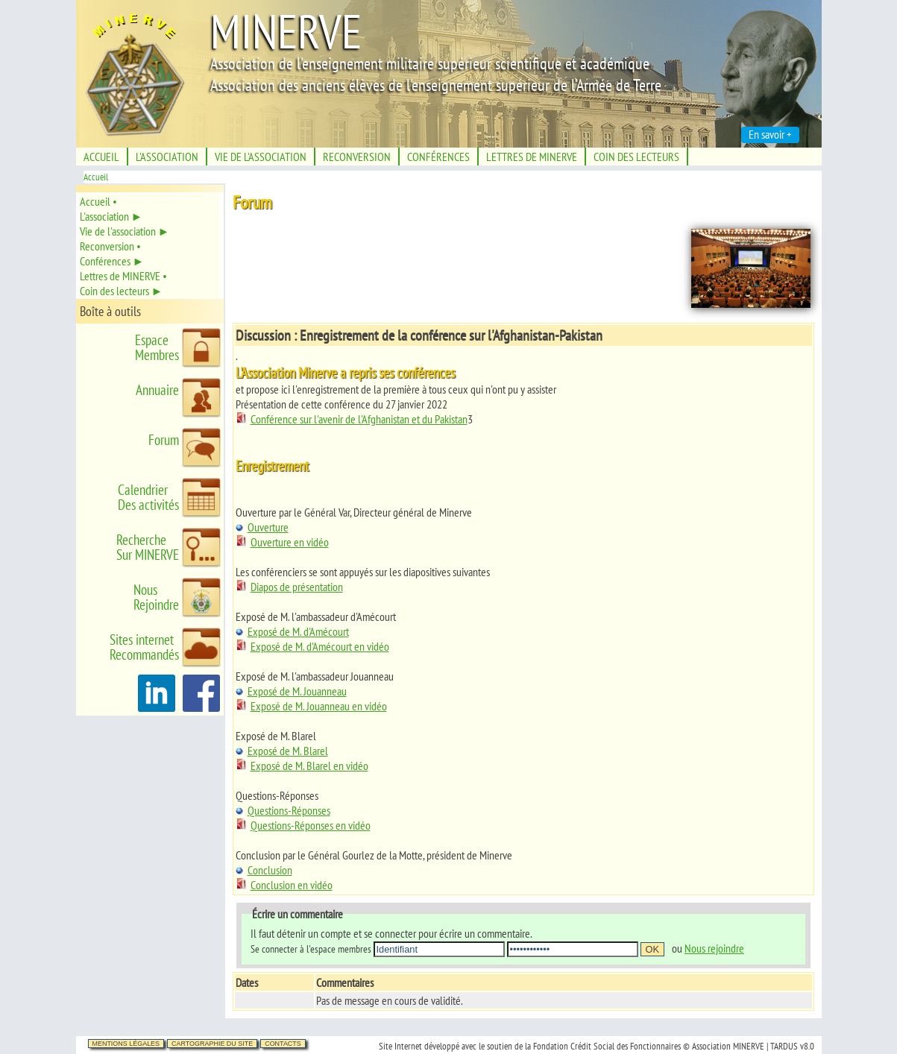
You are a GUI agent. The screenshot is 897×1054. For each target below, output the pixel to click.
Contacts (283, 1043)
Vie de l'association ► (125, 231)
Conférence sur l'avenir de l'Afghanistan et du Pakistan (352, 418)
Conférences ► (112, 260)
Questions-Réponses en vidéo (303, 825)
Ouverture (262, 527)
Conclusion (264, 869)
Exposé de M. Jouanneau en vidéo (311, 705)
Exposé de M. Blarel (282, 750)
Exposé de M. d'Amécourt (292, 631)
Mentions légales (126, 1043)
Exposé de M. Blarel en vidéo (302, 765)
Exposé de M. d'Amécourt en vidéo (312, 646)
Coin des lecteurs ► (121, 290)
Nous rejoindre (714, 948)
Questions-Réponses (283, 810)
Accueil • (98, 201)
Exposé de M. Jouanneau (291, 691)
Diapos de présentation (289, 586)
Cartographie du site (212, 1043)
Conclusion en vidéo (284, 884)
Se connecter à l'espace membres (311, 948)
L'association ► (111, 216)
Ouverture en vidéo (282, 541)
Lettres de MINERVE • (123, 275)
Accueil (96, 177)
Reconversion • (110, 246)
